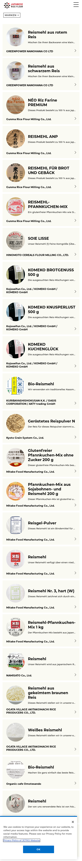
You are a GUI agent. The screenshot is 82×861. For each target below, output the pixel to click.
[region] (38, 837)
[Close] (73, 821)
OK (38, 848)
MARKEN (12, 15)
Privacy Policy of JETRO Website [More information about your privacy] (21, 839)
